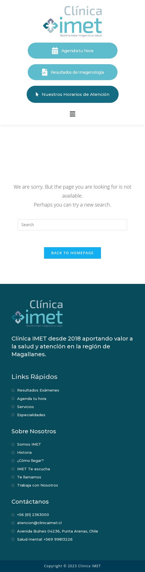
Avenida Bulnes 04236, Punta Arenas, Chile (57, 531)
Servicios (25, 406)
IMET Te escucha (33, 469)
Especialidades (31, 415)
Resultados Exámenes (38, 390)
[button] (72, 113)
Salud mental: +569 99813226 (45, 539)
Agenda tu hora (31, 398)
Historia (24, 452)
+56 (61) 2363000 (33, 514)
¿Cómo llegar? (30, 460)
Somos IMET (29, 444)
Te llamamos (29, 477)
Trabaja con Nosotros (37, 485)
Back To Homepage (72, 252)
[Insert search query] (72, 224)
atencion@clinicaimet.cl (39, 522)
